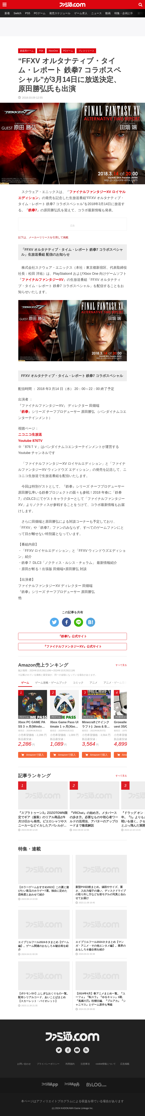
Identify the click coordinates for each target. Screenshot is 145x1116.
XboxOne (53, 50)
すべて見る (121, 665)
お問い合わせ (24, 1064)
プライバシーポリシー (48, 1064)
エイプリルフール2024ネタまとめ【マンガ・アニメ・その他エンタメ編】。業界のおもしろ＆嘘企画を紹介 (101, 945)
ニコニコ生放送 (30, 434)
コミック (78, 682)
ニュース (96, 13)
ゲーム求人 (80, 13)
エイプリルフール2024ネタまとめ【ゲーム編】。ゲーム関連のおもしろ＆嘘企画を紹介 (43, 946)
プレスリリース (86, 50)
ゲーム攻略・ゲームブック (51, 682)
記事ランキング (34, 775)
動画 (108, 13)
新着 (7, 13)
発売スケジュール (59, 13)
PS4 (41, 50)
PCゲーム (39, 13)
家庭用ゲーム (27, 50)
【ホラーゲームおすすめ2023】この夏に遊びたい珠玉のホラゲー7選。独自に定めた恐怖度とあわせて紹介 (43, 891)
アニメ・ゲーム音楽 (115, 682)
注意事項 (85, 1064)
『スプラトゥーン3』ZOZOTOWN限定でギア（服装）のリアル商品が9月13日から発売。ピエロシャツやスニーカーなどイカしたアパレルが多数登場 (43, 819)
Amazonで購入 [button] (32, 754)
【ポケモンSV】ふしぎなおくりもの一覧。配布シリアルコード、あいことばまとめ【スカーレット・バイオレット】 (43, 997)
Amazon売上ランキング (43, 665)
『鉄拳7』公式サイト (72, 636)
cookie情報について (106, 1064)
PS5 (27, 13)
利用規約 (70, 1064)
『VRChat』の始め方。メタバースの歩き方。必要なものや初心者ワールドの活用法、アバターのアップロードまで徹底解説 (94, 819)
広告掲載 (124, 1064)
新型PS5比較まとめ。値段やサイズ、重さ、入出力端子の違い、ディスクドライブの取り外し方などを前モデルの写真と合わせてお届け (101, 892)
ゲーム (25, 682)
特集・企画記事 (123, 13)
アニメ (93, 682)
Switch (17, 13)
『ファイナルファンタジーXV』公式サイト (72, 646)
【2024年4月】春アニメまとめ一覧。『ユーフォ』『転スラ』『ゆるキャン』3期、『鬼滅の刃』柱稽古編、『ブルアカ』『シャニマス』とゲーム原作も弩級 (101, 999)
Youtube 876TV (30, 441)
